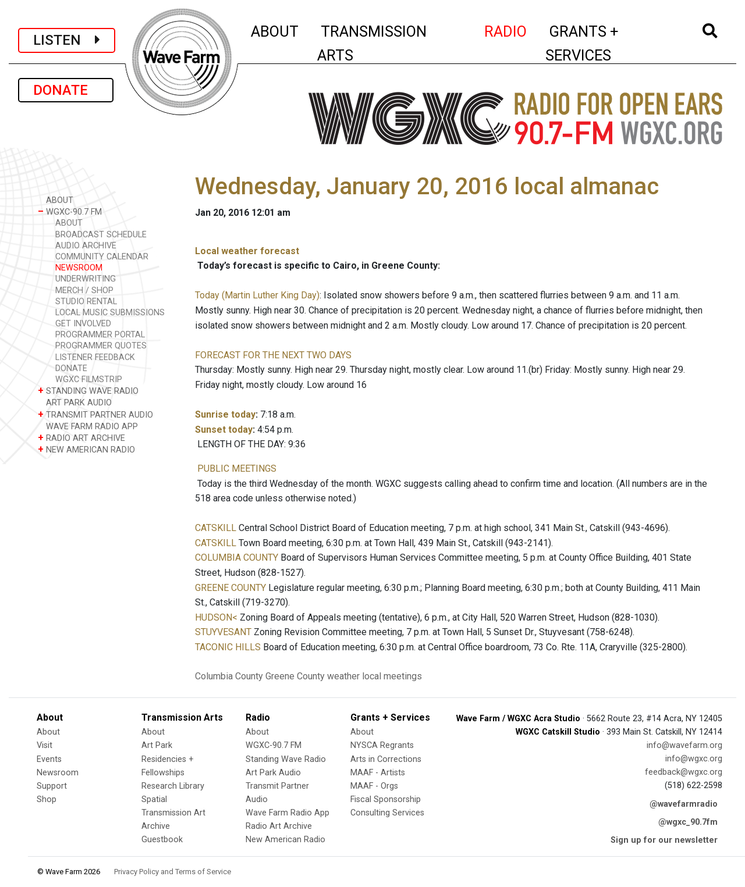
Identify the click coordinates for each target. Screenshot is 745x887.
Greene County (295, 676)
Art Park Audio (273, 773)
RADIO (506, 29)
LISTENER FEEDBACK (95, 357)
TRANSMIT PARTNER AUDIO (95, 414)
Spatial (154, 799)
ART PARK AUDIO (75, 402)
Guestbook (162, 840)
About (48, 732)
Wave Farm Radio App (287, 813)
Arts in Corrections (385, 759)
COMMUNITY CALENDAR (101, 257)
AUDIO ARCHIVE (85, 246)
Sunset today (224, 429)
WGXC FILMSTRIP (88, 379)
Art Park (156, 745)
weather (343, 676)
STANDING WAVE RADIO (88, 390)
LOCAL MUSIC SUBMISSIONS (110, 313)
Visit (44, 745)
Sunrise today (225, 414)
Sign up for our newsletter (664, 840)
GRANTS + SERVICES (607, 43)
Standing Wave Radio (286, 759)
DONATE (65, 90)
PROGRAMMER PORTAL (100, 335)
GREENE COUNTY (230, 587)
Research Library (172, 786)
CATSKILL (215, 527)
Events (49, 759)
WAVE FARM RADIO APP (88, 426)
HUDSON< (216, 617)
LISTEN (66, 40)
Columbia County (229, 676)
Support (52, 786)
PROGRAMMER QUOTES (101, 346)
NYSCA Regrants (382, 745)
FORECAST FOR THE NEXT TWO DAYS (273, 355)
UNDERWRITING (85, 279)
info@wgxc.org (693, 759)
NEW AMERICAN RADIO (86, 449)
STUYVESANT (223, 631)
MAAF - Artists (377, 773)
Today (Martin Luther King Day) (257, 295)
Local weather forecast (247, 251)
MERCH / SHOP (84, 290)
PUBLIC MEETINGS (236, 468)
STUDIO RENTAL (86, 302)
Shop (46, 799)
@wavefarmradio (684, 804)
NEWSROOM (78, 268)
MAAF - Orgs (374, 786)
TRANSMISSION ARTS (372, 43)
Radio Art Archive (279, 826)
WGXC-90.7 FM (70, 211)
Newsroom (58, 773)
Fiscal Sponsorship (385, 799)
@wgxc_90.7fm (688, 822)
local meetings (392, 676)
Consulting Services (387, 813)
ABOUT (275, 29)
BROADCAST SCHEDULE (101, 235)
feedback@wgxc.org (683, 772)
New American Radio (285, 840)
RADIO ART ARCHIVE (81, 437)
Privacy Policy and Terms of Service (172, 871)
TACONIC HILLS (228, 647)
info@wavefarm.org (684, 745)
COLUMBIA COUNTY (236, 557)
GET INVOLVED (83, 324)
